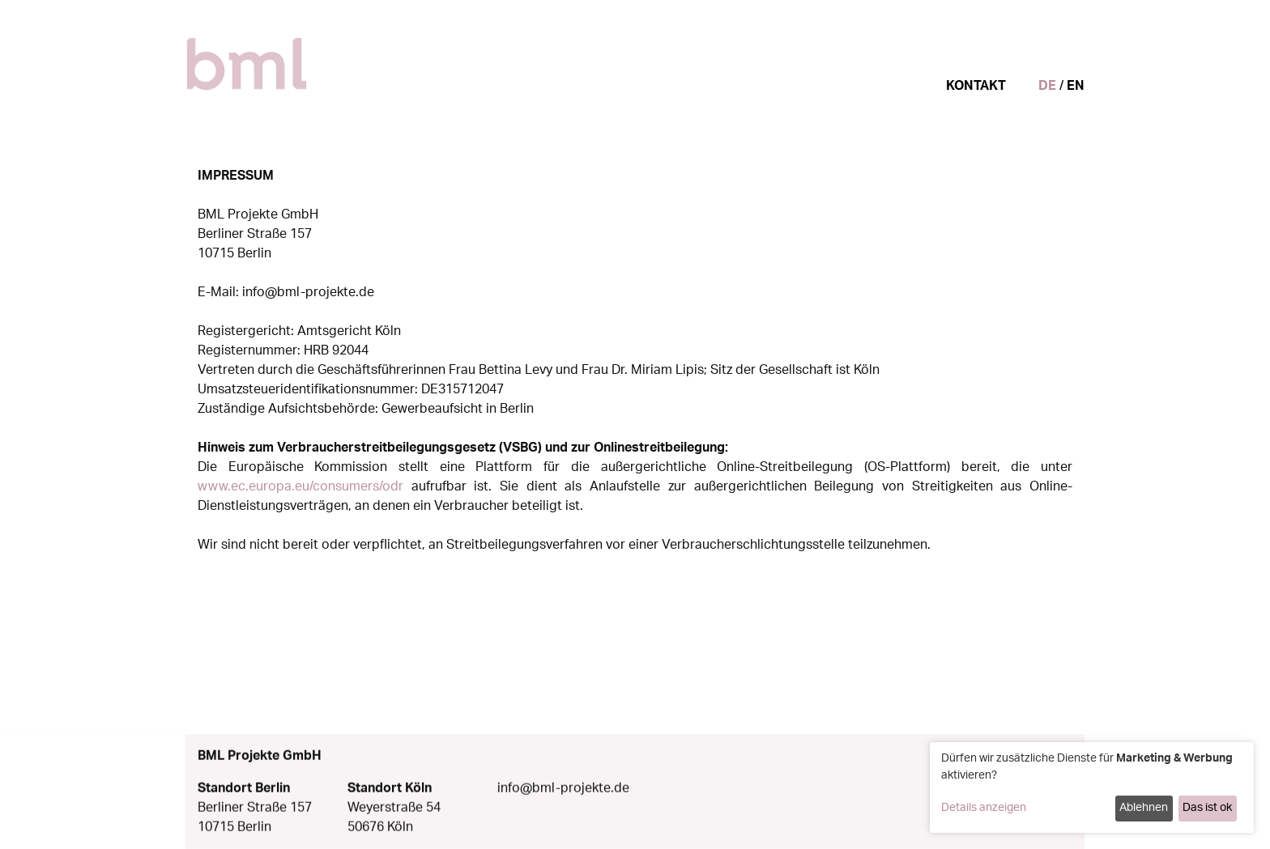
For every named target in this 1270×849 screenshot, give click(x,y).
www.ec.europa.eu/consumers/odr (300, 486)
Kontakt (976, 85)
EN (1076, 85)
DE (1047, 85)
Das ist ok (1207, 807)
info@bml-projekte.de (563, 793)
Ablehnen (1143, 807)
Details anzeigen (983, 807)
